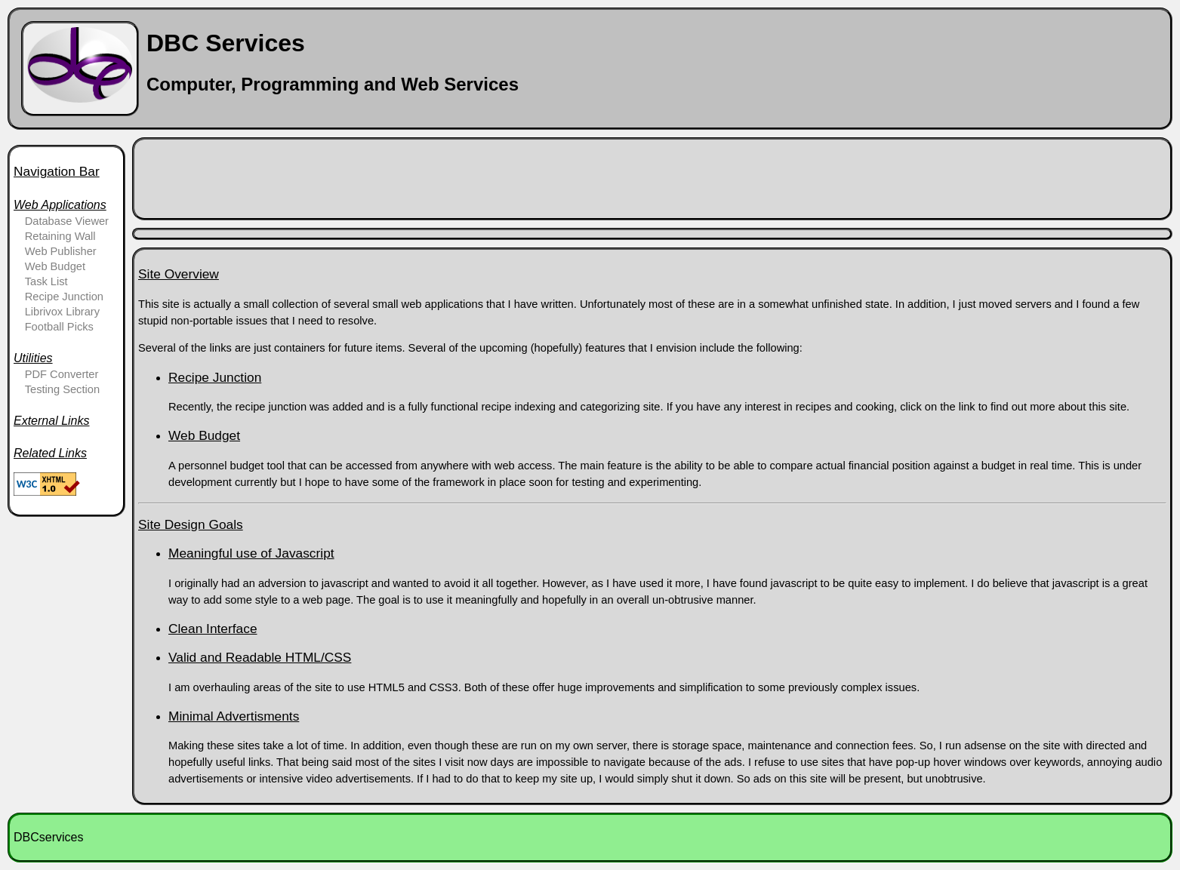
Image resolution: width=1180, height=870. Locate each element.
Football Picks (59, 327)
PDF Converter (62, 374)
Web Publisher (61, 251)
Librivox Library (62, 312)
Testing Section (62, 389)
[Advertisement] (413, 177)
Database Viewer (67, 221)
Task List (46, 281)
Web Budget (55, 266)
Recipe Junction (64, 297)
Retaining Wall (60, 236)
